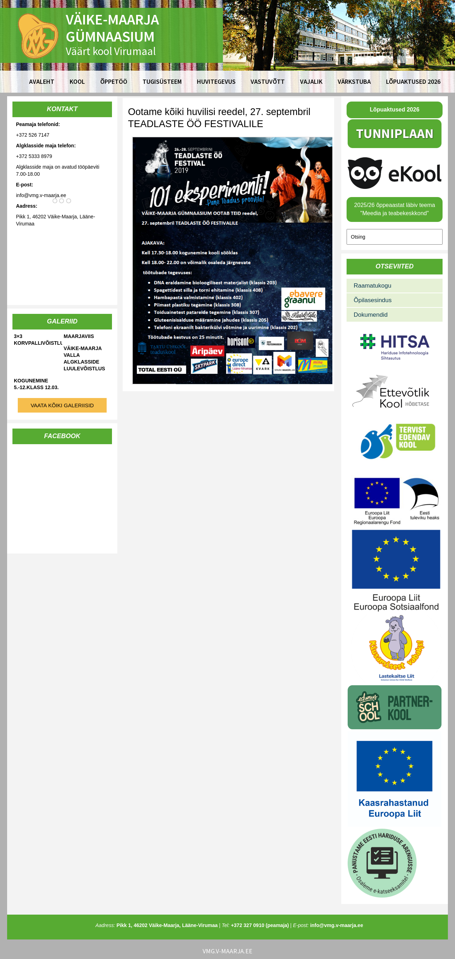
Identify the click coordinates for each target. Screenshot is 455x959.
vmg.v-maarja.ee (227, 951)
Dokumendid (370, 314)
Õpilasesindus (373, 300)
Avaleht (41, 81)
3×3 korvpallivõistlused (38, 339)
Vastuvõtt (268, 81)
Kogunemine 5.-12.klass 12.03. (36, 384)
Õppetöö (113, 81)
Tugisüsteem (162, 81)
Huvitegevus (216, 81)
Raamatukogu (372, 285)
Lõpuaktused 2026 (413, 81)
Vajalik (311, 81)
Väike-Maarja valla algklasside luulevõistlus (84, 358)
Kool (77, 81)
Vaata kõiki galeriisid (62, 405)
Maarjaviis (79, 336)
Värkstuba (354, 81)
